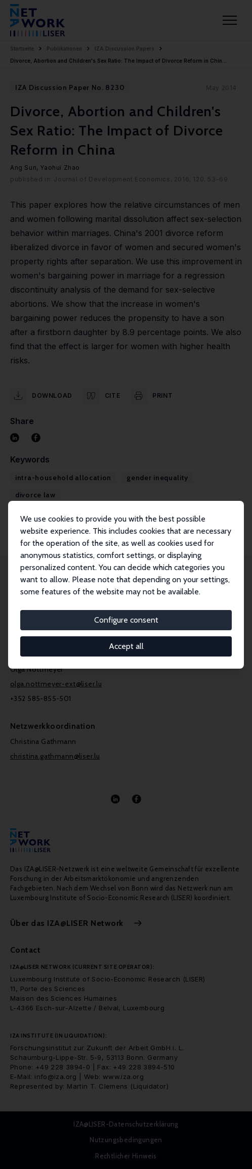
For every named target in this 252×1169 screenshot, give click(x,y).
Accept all (126, 646)
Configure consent (126, 620)
